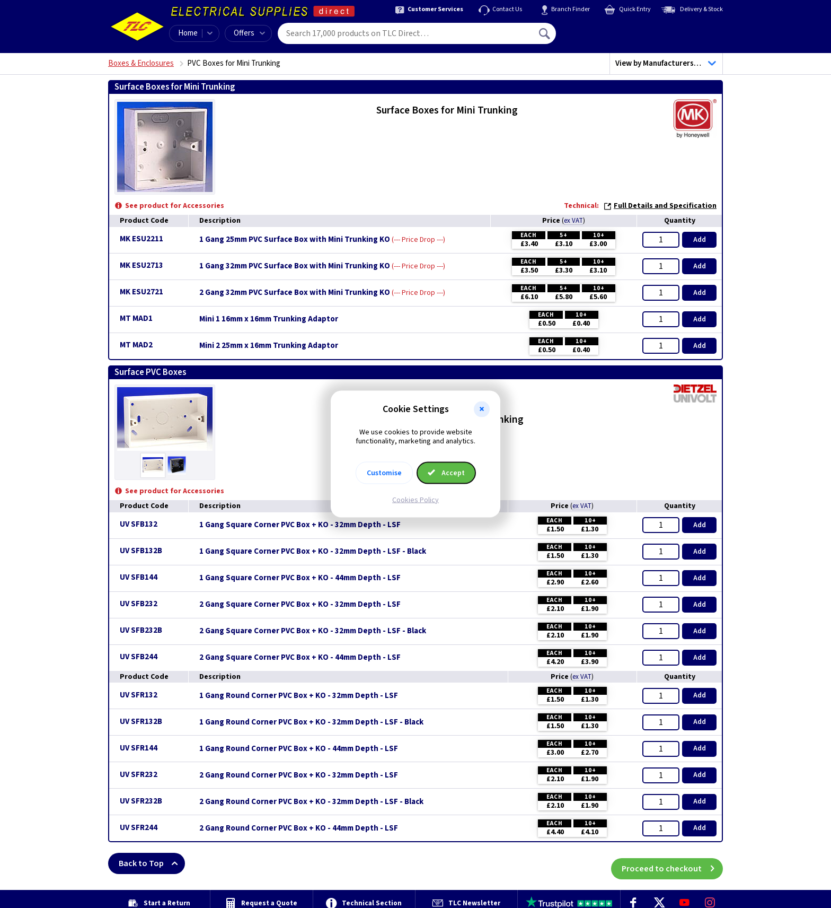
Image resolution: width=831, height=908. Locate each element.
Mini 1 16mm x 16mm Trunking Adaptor (268, 319)
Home (188, 33)
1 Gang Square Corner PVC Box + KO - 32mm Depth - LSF (300, 525)
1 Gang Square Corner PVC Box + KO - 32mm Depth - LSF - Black (312, 551)
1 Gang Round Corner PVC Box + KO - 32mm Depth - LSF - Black (311, 722)
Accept (446, 472)
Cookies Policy (415, 499)
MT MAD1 (136, 318)
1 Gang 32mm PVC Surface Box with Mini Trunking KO (294, 266)
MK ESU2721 (141, 292)
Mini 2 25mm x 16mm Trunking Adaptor (268, 346)
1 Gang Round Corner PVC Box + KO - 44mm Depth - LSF (298, 749)
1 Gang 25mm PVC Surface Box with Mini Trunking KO (294, 240)
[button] (482, 409)
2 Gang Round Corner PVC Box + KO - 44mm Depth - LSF (298, 828)
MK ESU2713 (141, 265)
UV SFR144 (138, 748)
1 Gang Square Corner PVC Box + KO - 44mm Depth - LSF (300, 578)
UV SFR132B (141, 721)
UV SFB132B (141, 550)
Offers (249, 33)
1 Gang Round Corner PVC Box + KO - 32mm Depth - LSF (298, 696)
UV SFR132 (138, 695)
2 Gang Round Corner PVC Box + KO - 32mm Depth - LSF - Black (311, 802)
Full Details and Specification (660, 205)
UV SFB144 (138, 577)
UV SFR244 (138, 827)
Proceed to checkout (672, 863)
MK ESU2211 (141, 239)
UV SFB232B (141, 630)
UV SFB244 (138, 656)
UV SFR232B (141, 801)
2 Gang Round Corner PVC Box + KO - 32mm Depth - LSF (298, 775)
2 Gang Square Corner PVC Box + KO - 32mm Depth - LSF (300, 604)
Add (699, 239)
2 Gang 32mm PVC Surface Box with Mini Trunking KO (294, 293)
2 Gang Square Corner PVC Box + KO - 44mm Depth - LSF (300, 657)
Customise (384, 472)
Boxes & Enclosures (141, 63)
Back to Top (152, 863)
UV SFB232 (138, 603)
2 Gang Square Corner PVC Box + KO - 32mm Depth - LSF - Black (312, 631)
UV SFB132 (138, 524)
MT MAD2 (136, 345)
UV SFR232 (138, 774)
